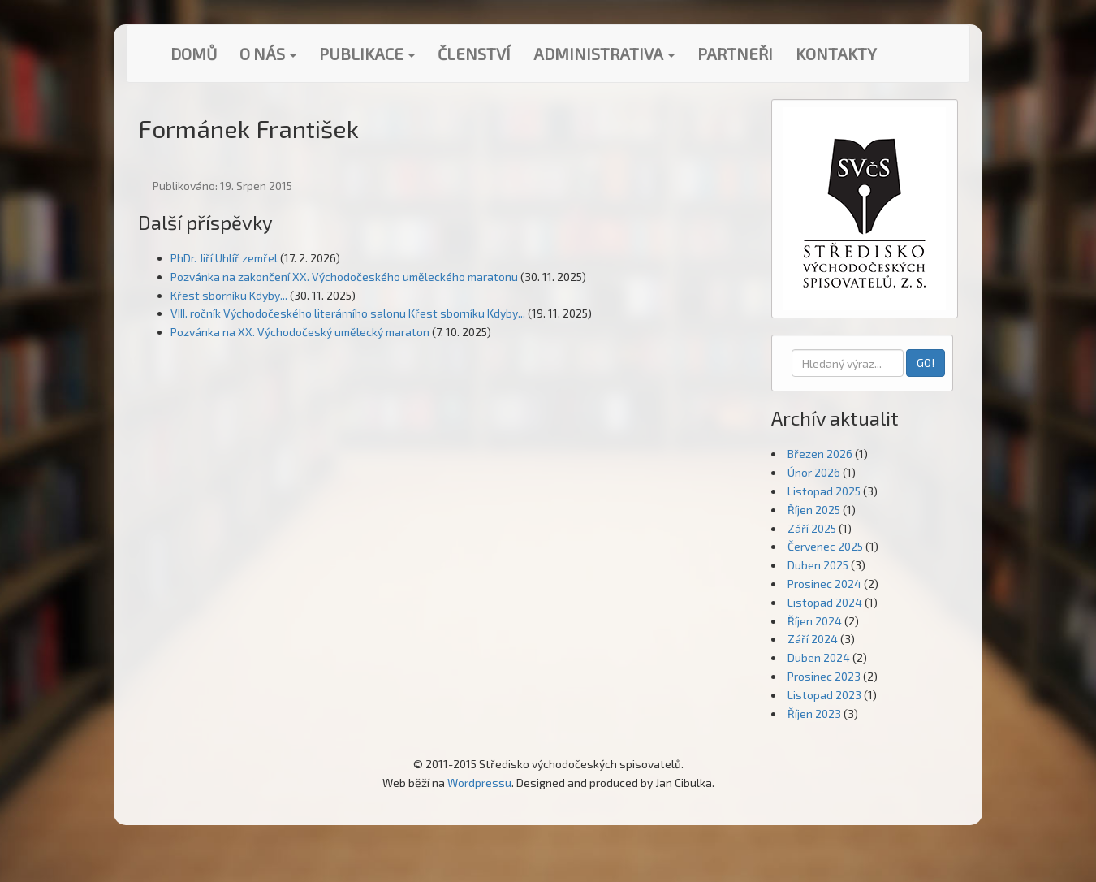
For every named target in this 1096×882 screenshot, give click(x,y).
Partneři (735, 53)
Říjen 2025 (813, 510)
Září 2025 (811, 528)
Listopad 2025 (824, 491)
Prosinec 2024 (824, 583)
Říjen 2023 (814, 713)
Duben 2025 (817, 565)
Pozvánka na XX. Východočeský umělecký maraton (299, 332)
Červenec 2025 (825, 546)
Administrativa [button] (604, 53)
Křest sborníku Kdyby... (228, 295)
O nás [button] (267, 53)
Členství (474, 53)
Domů (193, 53)
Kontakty (836, 53)
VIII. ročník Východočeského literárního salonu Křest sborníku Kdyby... (347, 313)
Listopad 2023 (824, 695)
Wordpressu (479, 782)
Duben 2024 (818, 657)
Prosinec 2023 (824, 676)
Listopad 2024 (824, 602)
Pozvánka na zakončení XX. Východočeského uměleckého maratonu (344, 276)
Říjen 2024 (814, 621)
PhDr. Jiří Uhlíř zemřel (224, 258)
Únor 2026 (813, 472)
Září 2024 (812, 639)
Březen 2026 (819, 453)
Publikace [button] (367, 53)
